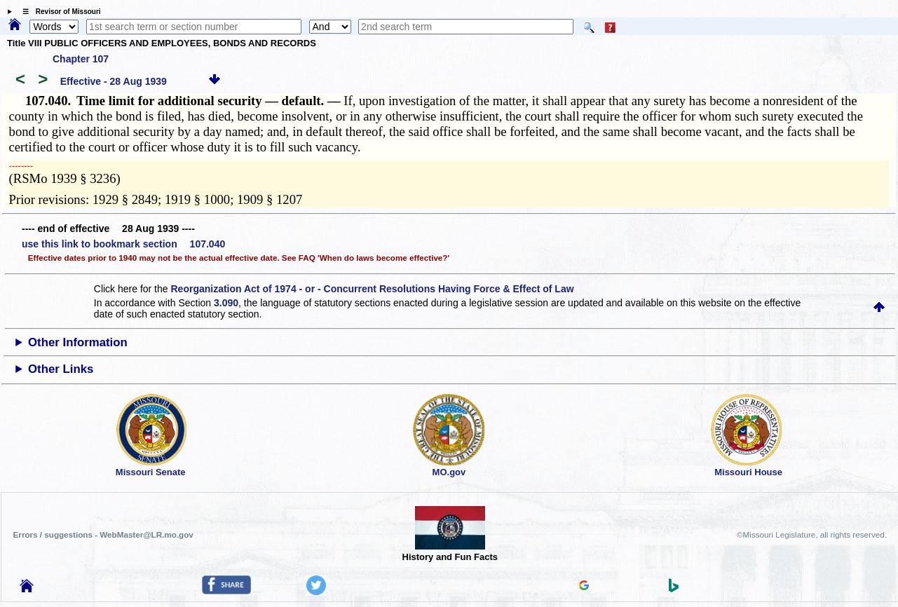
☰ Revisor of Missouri (58, 11)
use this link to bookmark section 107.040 (123, 244)
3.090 (226, 302)
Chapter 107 (81, 58)
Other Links (60, 369)
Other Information (78, 342)
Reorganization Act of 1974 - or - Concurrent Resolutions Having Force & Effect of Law (371, 288)
